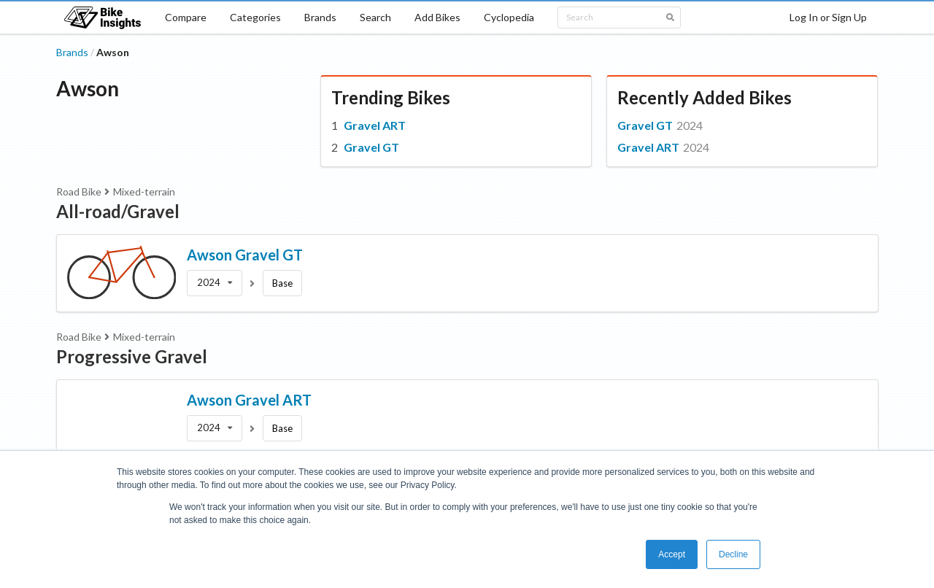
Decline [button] (733, 554)
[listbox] (214, 283)
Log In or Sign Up (828, 17)
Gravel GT (371, 147)
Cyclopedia (509, 17)
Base (282, 283)
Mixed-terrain (144, 191)
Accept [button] (671, 554)
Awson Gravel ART (249, 400)
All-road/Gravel (118, 211)
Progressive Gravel (131, 356)
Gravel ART (375, 125)
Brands (320, 17)
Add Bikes (437, 17)
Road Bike (78, 191)
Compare (186, 17)
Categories (255, 17)
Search (375, 17)
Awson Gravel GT (245, 254)
